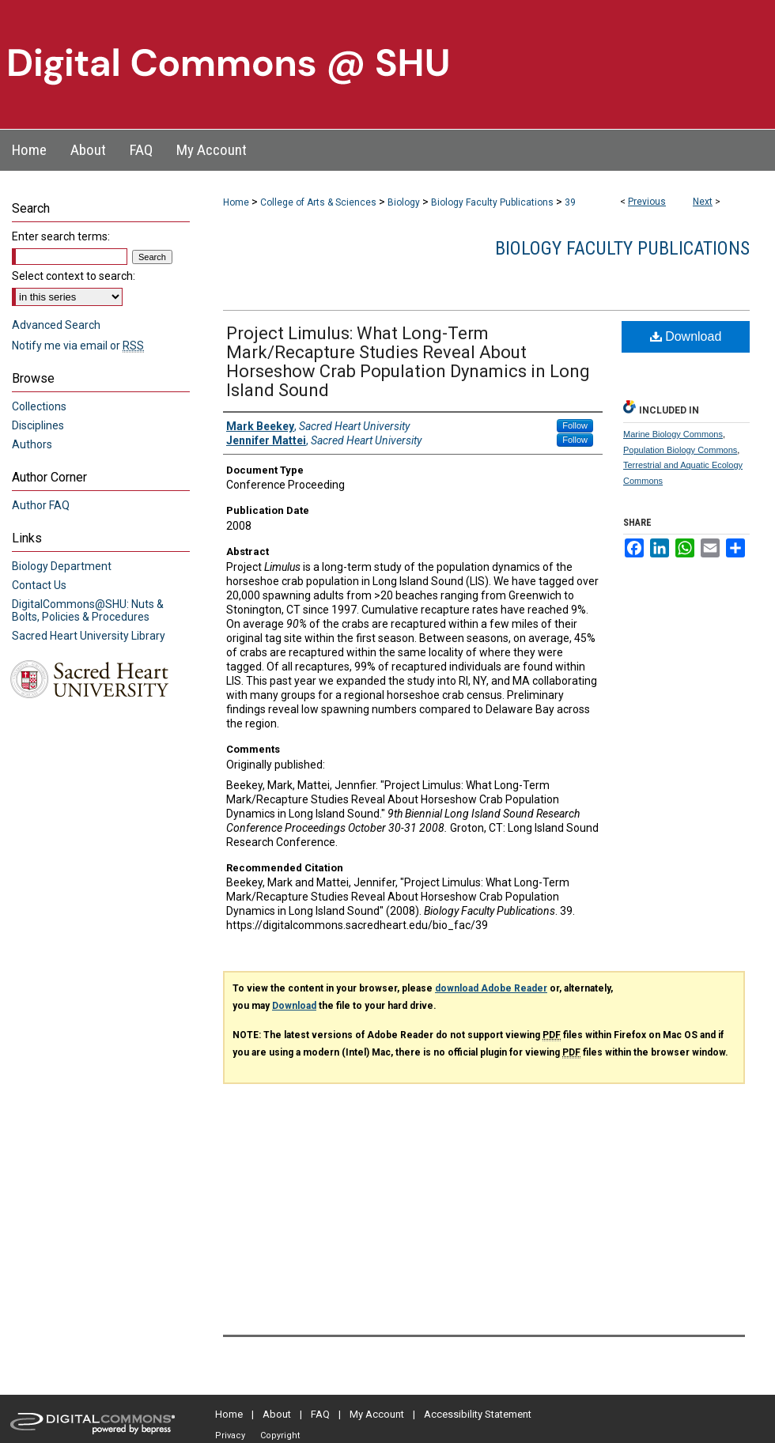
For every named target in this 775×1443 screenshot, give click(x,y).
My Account (377, 1414)
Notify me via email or (78, 345)
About (277, 1414)
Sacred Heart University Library (88, 635)
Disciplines (38, 425)
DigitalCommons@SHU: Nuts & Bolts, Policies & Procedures (88, 610)
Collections (39, 406)
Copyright (280, 1435)
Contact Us (39, 585)
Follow (575, 425)
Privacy (230, 1435)
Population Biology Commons (680, 450)
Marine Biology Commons (673, 434)
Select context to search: (73, 276)
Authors (32, 444)
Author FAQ (41, 505)
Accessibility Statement (477, 1414)
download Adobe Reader (491, 988)
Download (686, 336)
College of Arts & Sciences (318, 202)
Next (703, 201)
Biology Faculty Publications (492, 202)
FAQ (320, 1414)
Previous (647, 201)
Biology (404, 202)
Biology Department (62, 566)
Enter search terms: (61, 236)
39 (570, 202)
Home (236, 202)
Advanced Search (56, 325)
